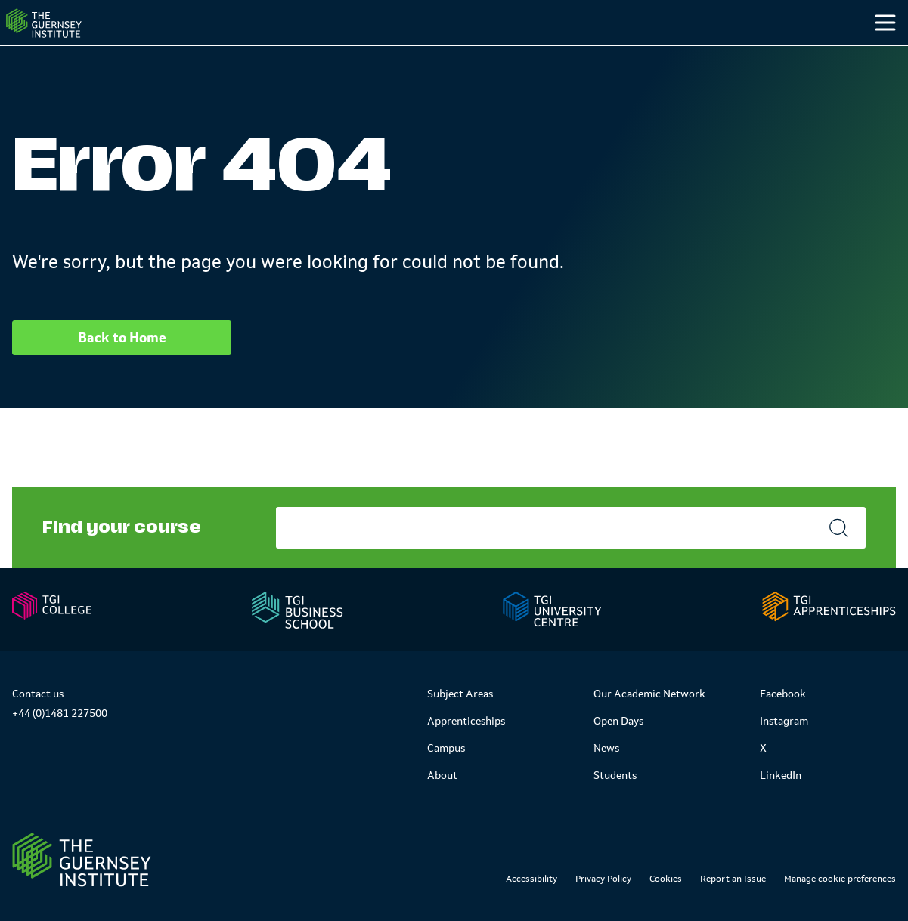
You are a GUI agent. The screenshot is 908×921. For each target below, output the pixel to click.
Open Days (618, 721)
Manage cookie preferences (840, 879)
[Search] (868, 53)
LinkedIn (780, 775)
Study (532, 52)
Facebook (783, 693)
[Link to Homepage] (81, 860)
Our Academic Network (649, 693)
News (606, 748)
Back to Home (122, 368)
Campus (626, 52)
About (442, 775)
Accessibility (531, 879)
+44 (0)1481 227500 (59, 713)
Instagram (784, 721)
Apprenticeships (466, 721)
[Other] (811, 53)
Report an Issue (733, 879)
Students (728, 52)
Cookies (665, 879)
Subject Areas (460, 693)
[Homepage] (71, 38)
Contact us (38, 693)
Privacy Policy (603, 879)
